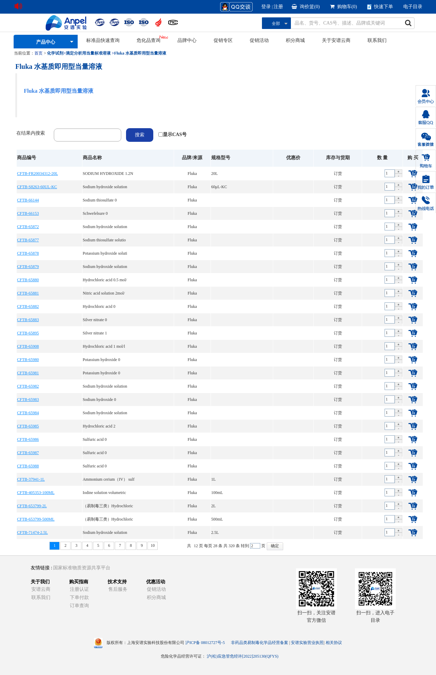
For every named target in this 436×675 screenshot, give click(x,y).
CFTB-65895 (28, 333)
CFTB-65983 (28, 399)
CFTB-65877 (28, 240)
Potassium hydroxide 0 (101, 359)
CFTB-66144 (28, 200)
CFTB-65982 (28, 386)
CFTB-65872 (28, 226)
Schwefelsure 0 (95, 213)
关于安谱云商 (336, 40)
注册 (278, 6)
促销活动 (259, 40)
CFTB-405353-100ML (35, 492)
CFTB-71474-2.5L (32, 532)
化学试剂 (55, 53)
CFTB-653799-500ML (35, 519)
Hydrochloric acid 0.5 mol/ (105, 280)
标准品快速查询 (103, 40)
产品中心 (45, 42)
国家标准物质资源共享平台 (81, 567)
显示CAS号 (175, 134)
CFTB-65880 (28, 280)
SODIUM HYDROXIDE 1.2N (108, 173)
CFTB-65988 (28, 466)
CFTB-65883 (28, 319)
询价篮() (306, 6)
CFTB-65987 (28, 452)
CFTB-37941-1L (31, 479)
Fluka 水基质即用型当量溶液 (140, 53)
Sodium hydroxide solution (105, 186)
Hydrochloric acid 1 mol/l (104, 346)
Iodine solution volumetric (104, 492)
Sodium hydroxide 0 (99, 399)
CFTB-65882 (28, 306)
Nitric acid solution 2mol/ (104, 293)
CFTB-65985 (28, 426)
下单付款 (79, 597)
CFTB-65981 (28, 373)
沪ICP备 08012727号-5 (205, 642)
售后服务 (117, 589)
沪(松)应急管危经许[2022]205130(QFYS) (243, 656)
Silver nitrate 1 (95, 333)
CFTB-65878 (28, 253)
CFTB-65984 (28, 412)
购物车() (343, 6)
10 (153, 545)
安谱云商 (40, 589)
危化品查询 (148, 40)
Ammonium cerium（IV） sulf (109, 479)
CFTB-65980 (28, 359)
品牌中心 (187, 40)
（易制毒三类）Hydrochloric (108, 506)
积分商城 (295, 40)
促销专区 (223, 40)
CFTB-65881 (28, 293)
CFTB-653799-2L (32, 506)
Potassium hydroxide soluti (105, 253)
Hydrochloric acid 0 (99, 306)
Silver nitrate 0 (95, 319)
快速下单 (380, 7)
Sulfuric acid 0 (95, 439)
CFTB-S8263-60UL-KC (37, 186)
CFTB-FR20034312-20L (37, 173)
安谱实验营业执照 (307, 642)
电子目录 (412, 6)
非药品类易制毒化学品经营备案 (260, 642)
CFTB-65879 (28, 266)
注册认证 (79, 589)
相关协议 (334, 642)
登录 (266, 6)
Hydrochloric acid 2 (99, 426)
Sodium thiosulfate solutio (104, 240)
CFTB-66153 (28, 213)
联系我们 (377, 40)
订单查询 (79, 605)
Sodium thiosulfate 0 (100, 200)
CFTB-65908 (28, 346)
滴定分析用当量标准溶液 (88, 53)
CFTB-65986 (28, 439)
